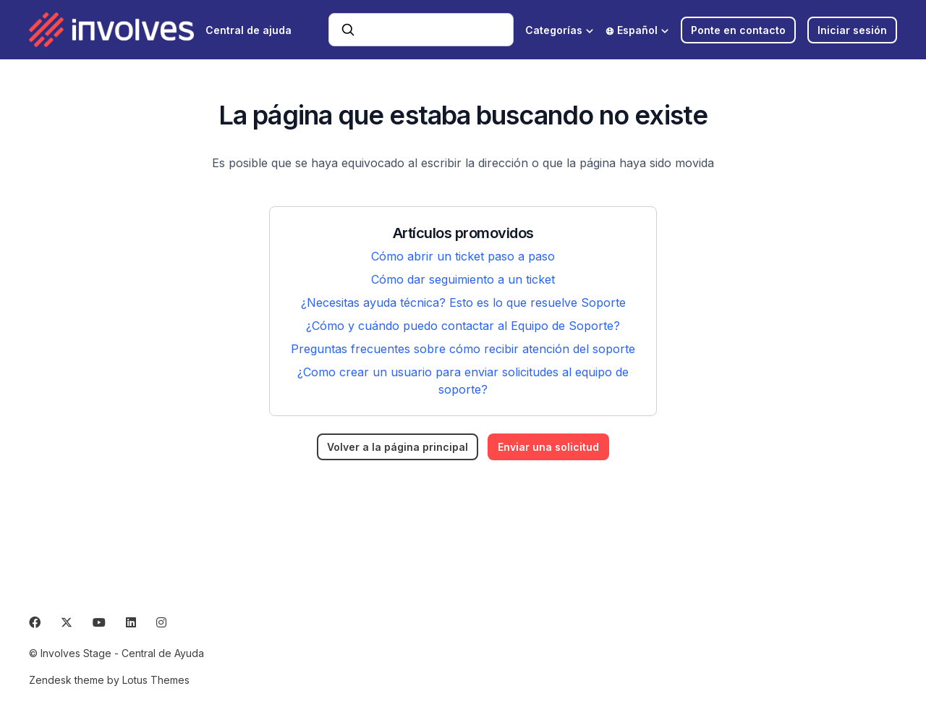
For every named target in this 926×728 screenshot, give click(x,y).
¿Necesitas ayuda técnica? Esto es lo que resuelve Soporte (463, 302)
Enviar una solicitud (548, 447)
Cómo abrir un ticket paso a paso (463, 256)
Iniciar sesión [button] (852, 30)
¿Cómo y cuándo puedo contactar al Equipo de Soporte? (463, 325)
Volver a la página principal (397, 447)
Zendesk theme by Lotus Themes (109, 680)
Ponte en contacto (738, 30)
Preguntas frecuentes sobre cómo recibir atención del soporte (463, 349)
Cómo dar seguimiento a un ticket (463, 279)
